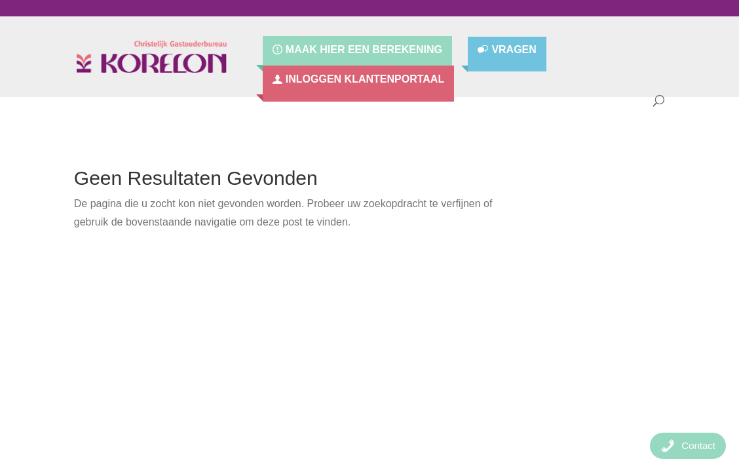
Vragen (513, 50)
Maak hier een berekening (364, 50)
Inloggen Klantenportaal (365, 79)
